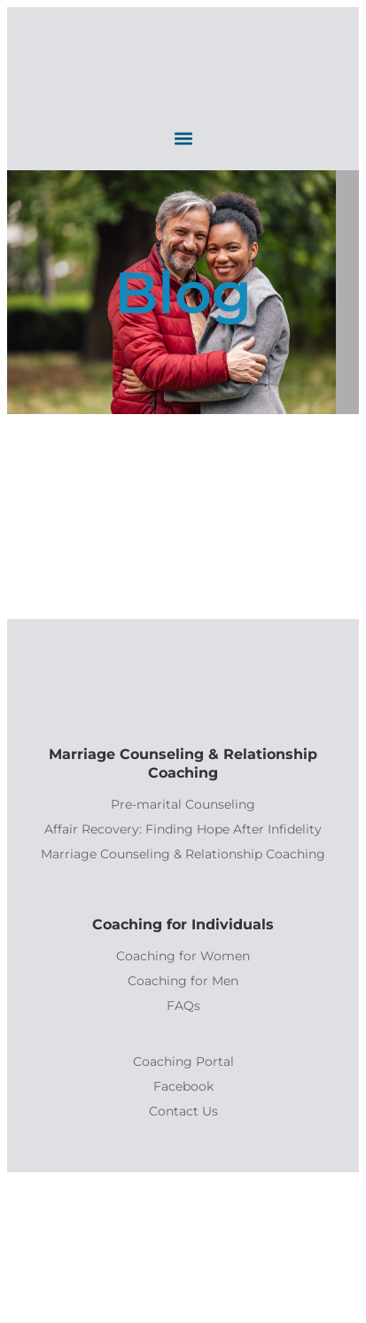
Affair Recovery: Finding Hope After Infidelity (183, 829)
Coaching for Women (183, 956)
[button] (183, 138)
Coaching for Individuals (183, 924)
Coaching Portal (183, 1061)
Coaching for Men (183, 981)
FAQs (183, 1006)
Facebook (183, 1086)
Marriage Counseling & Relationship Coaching (183, 763)
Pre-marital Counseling (183, 804)
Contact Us (183, 1111)
